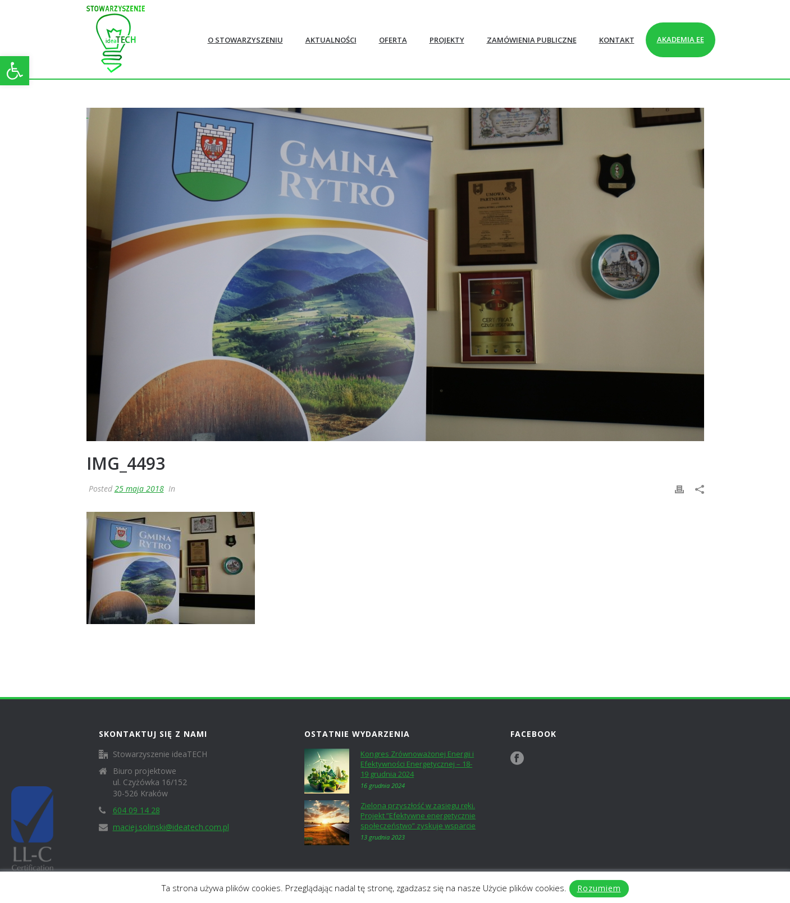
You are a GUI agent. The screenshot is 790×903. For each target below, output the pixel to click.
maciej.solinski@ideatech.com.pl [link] (171, 827)
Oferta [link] (393, 40)
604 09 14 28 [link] (136, 810)
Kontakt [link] (616, 40)
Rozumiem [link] (599, 888)
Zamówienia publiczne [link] (532, 40)
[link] (14, 70)
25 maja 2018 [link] (139, 488)
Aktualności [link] (331, 40)
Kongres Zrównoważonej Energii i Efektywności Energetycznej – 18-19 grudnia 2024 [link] (417, 764)
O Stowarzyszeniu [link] (245, 40)
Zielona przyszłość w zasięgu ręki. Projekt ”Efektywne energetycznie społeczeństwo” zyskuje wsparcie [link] (418, 815)
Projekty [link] (447, 40)
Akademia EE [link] (680, 39)
